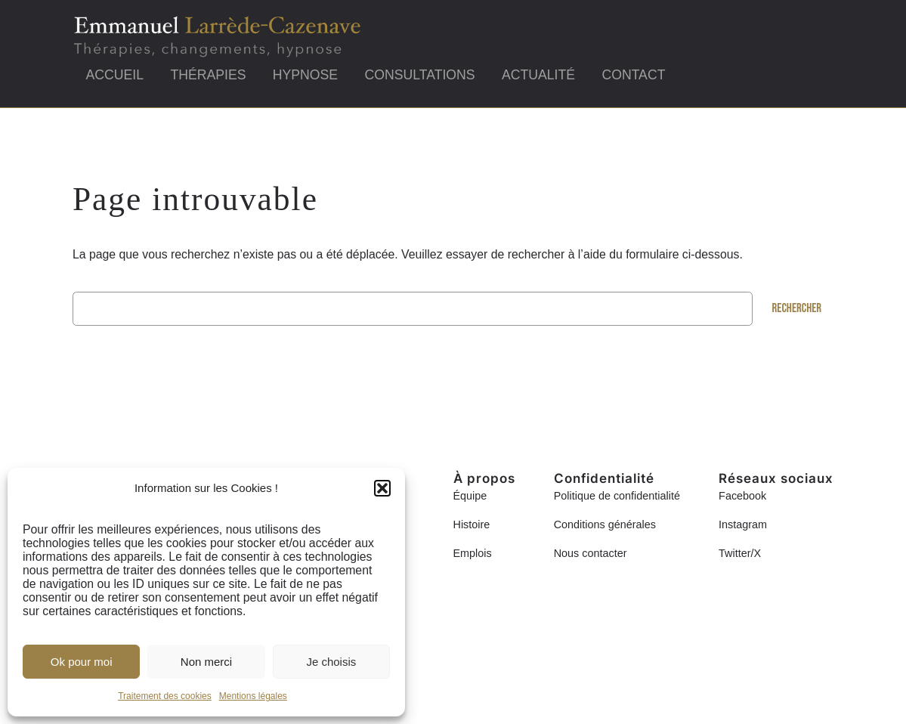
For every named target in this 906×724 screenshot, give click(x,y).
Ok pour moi (82, 661)
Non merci (206, 661)
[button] (382, 488)
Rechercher (797, 308)
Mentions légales (253, 696)
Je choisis (331, 661)
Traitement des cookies (165, 696)
